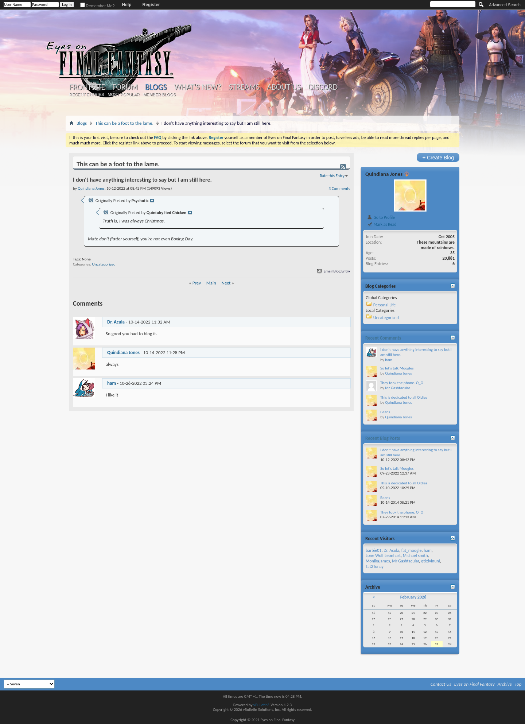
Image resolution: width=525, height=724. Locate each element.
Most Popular (123, 94)
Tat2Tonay (375, 566)
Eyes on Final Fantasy (474, 684)
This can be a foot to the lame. (124, 123)
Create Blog (438, 157)
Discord (323, 87)
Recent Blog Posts (382, 438)
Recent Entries (86, 94)
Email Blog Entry (333, 271)
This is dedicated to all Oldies (403, 397)
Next (226, 283)
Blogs (156, 87)
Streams (244, 87)
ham (111, 383)
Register (151, 4)
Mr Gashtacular (397, 388)
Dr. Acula (116, 322)
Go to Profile (381, 217)
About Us (284, 87)
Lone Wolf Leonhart (383, 555)
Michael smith (415, 555)
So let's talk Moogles (397, 368)
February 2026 (413, 597)
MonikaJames (378, 561)
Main (211, 283)
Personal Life (384, 304)
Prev (196, 283)
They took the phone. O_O (401, 382)
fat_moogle (411, 550)
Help (126, 4)
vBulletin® (261, 704)
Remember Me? (97, 6)
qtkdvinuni (430, 561)
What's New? (198, 87)
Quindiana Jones (123, 352)
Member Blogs (159, 94)
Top (518, 684)
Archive (505, 684)
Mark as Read (381, 224)
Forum (124, 87)
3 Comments (339, 188)
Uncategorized (104, 264)
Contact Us (441, 684)
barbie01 (373, 550)
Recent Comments (383, 338)
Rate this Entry (332, 175)
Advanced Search (505, 5)
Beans (385, 412)
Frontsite (87, 87)
